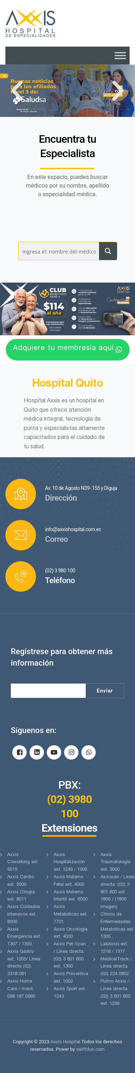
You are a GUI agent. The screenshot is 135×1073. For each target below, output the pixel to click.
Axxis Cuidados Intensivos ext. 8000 (23, 915)
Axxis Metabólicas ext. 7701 (70, 915)
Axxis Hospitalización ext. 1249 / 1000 (70, 863)
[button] (17, 90)
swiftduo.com (90, 1049)
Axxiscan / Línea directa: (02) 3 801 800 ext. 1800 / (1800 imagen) (117, 892)
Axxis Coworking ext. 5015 (23, 863)
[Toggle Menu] (120, 55)
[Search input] (59, 251)
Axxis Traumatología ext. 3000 (115, 863)
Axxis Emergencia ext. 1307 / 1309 (24, 937)
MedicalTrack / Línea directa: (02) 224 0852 (116, 967)
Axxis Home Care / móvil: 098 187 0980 (21, 989)
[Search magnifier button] (108, 251)
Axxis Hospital (65, 1041)
